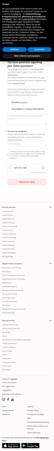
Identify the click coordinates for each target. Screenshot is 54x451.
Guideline (24, 102)
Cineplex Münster (9, 301)
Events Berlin (7, 211)
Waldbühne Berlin (9, 286)
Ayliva (4, 336)
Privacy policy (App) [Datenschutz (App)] (35, 414)
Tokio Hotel (7, 366)
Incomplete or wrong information (26, 109)
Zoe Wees (6, 332)
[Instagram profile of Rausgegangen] (3, 399)
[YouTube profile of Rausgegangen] (12, 399)
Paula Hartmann (9, 362)
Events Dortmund (9, 226)
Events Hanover (8, 241)
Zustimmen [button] (39, 49)
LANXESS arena (8, 298)
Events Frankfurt (9, 234)
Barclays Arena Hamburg (12, 290)
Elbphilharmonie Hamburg (13, 279)
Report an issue (27, 182)
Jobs (4, 406)
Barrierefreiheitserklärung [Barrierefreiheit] (38, 422)
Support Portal (19, 83)
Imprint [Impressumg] (30, 406)
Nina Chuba (7, 351)
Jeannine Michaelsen (11, 328)
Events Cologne (8, 222)
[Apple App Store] (11, 445)
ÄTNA (4, 355)
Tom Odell (6, 370)
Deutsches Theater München (14, 309)
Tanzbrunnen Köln (9, 294)
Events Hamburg (9, 237)
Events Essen (7, 230)
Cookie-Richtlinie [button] (29, 19)
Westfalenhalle (8, 313)
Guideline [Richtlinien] (6, 414)
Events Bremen (8, 219)
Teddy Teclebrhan (9, 343)
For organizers (8, 386)
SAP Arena (6, 305)
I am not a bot (20, 167)
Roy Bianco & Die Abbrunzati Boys (16, 340)
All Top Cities (7, 256)
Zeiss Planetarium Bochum (13, 275)
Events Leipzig (8, 245)
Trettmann (6, 358)
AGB (29, 418)
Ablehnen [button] (14, 49)
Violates (14, 102)
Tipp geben (6, 390)
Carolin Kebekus (9, 347)
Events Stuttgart (9, 252)
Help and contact (9, 382)
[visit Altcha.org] (43, 167)
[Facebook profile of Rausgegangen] (8, 399)
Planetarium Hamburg (11, 268)
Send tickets (13, 75)
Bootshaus (6, 271)
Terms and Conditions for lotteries (37, 427)
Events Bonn (7, 215)
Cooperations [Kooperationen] (8, 410)
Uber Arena (6, 283)
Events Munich (8, 249)
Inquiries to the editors (11, 394)
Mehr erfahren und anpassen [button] (27, 56)
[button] (50, 4)
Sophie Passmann (9, 325)
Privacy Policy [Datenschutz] (33, 410)
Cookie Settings (33, 433)
